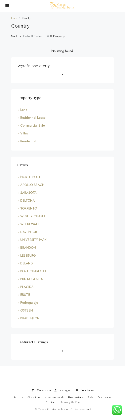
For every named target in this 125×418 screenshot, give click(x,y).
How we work (54, 397)
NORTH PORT (30, 177)
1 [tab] (64, 76)
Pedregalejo (29, 302)
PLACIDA (27, 287)
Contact (50, 402)
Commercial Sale (32, 125)
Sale (90, 397)
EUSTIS (25, 294)
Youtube (85, 390)
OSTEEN (26, 310)
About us (33, 397)
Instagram (64, 390)
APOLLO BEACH (32, 185)
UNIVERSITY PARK (33, 239)
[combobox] (36, 36)
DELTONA (27, 200)
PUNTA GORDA (31, 279)
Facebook (41, 390)
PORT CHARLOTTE (34, 271)
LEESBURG (28, 255)
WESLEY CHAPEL (33, 216)
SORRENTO (28, 208)
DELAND (26, 263)
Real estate (76, 397)
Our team (104, 397)
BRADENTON (30, 318)
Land (24, 109)
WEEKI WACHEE (32, 224)
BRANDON (28, 247)
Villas (24, 133)
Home (18, 397)
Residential (28, 141)
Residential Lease (32, 117)
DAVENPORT (29, 232)
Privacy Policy (70, 402)
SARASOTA (28, 192)
